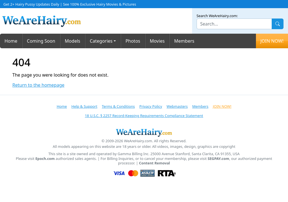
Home (10, 41)
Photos (132, 41)
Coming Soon (41, 41)
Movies (157, 41)
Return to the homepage (38, 85)
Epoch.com (45, 158)
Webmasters (177, 106)
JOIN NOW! (272, 41)
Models (72, 41)
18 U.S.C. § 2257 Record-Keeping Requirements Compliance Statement (144, 115)
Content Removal (154, 163)
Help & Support (84, 106)
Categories (101, 41)
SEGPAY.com (218, 158)
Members (184, 41)
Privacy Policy (150, 106)
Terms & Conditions (118, 106)
